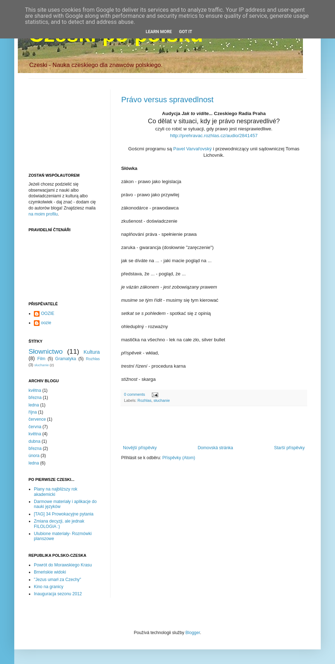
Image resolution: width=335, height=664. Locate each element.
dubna (34, 441)
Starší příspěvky (289, 447)
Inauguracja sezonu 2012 (58, 593)
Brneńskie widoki (50, 572)
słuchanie (162, 400)
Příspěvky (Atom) (178, 457)
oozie (46, 322)
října (33, 412)
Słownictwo (46, 351)
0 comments (134, 394)
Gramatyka (65, 358)
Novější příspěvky (140, 447)
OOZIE (47, 313)
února (34, 455)
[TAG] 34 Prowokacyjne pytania (63, 514)
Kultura (91, 352)
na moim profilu (43, 214)
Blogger (192, 632)
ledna (34, 405)
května (35, 390)
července (37, 419)
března (35, 397)
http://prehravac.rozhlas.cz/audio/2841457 (214, 135)
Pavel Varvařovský (192, 148)
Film (41, 358)
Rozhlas (144, 400)
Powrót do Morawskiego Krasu (63, 564)
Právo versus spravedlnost (167, 99)
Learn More (159, 31)
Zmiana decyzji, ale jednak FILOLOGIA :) (59, 524)
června (35, 426)
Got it (185, 31)
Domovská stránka (215, 447)
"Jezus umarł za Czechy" (57, 579)
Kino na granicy (48, 586)
